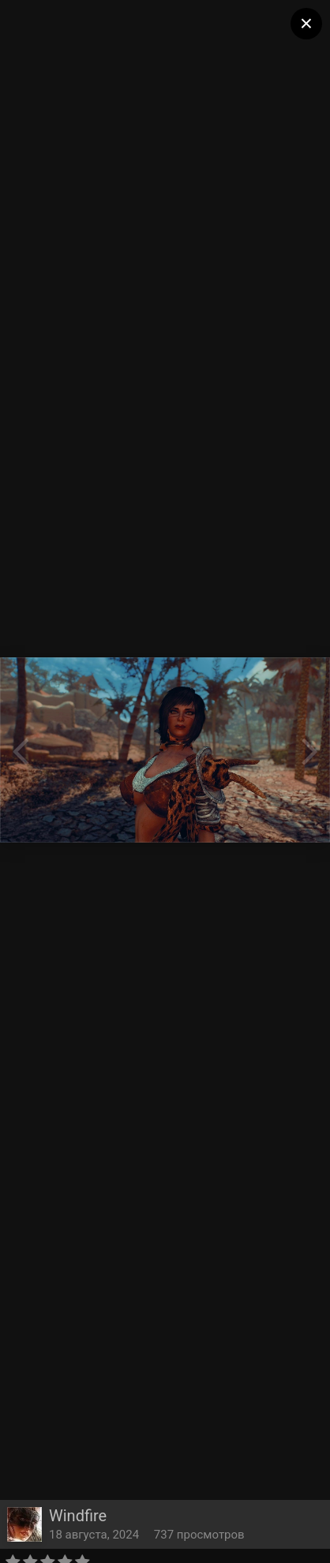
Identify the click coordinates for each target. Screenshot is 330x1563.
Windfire (78, 1515)
